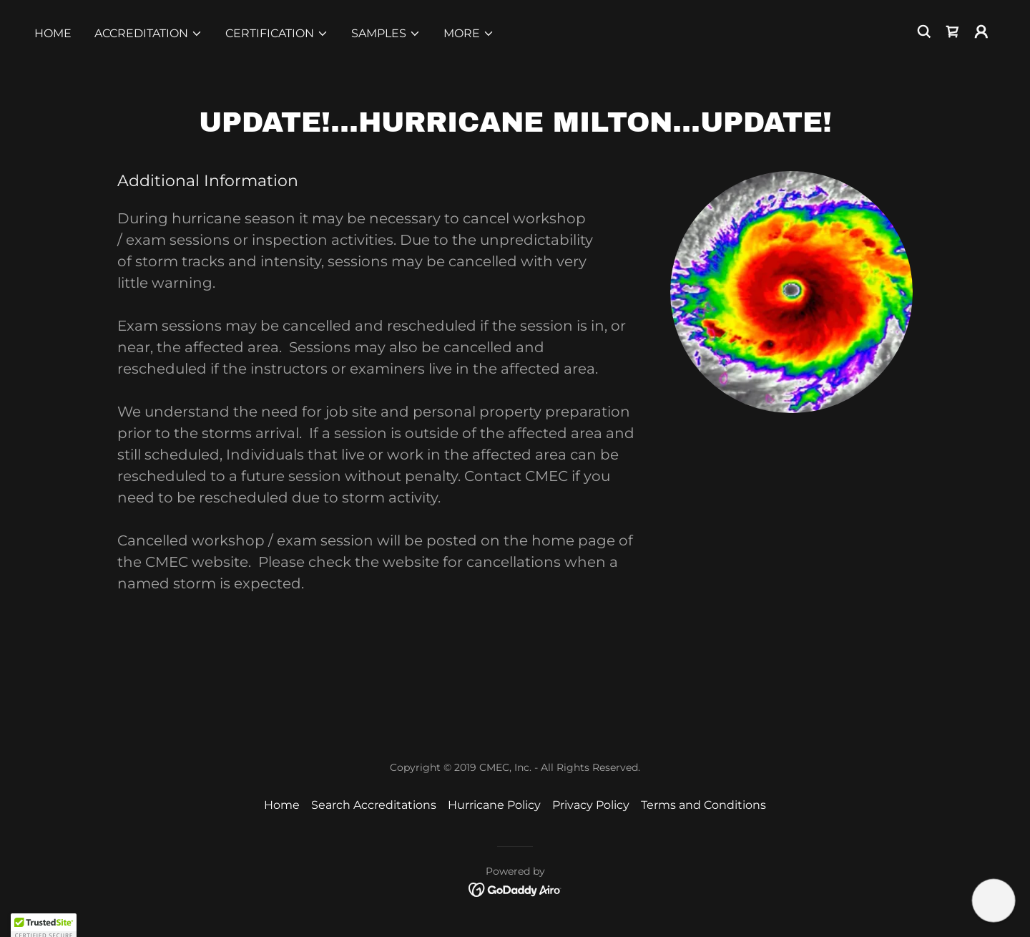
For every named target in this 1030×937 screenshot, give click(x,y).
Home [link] (53, 33)
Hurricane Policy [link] (494, 805)
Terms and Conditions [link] (703, 805)
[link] (952, 31)
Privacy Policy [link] (590, 805)
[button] (148, 33)
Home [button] (282, 805)
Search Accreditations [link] (373, 805)
